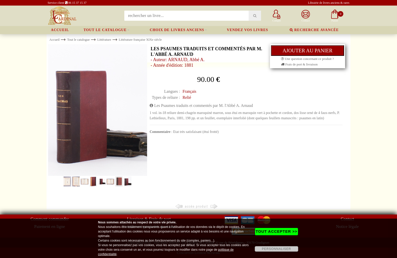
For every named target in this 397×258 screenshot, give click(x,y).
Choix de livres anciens (177, 30)
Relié (187, 97)
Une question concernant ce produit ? (307, 59)
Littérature (104, 39)
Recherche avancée (314, 30)
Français (189, 91)
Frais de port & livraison (299, 64)
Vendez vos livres (247, 30)
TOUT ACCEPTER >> (276, 231)
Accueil (60, 30)
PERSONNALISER (276, 249)
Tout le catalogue (105, 30)
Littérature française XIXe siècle (140, 39)
